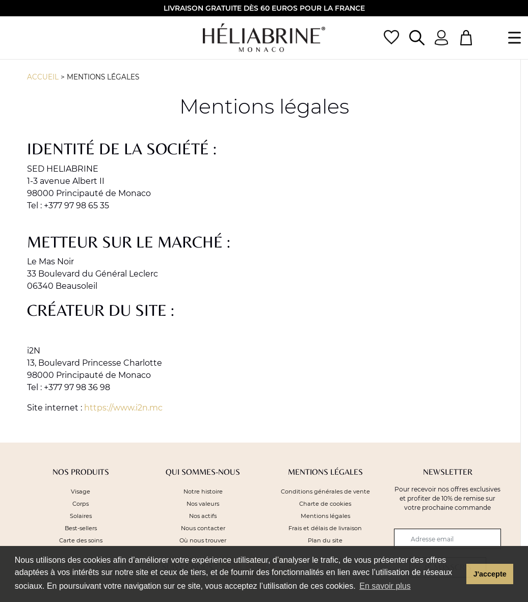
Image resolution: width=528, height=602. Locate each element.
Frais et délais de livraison (325, 528)
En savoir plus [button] (385, 586)
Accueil (43, 77)
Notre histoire (203, 491)
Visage (80, 491)
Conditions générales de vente (325, 491)
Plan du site (325, 540)
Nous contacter (203, 528)
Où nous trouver (202, 540)
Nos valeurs (203, 503)
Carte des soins (80, 540)
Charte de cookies (325, 503)
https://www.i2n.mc (123, 408)
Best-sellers (81, 528)
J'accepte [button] (490, 574)
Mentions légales (103, 77)
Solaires (81, 515)
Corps (80, 503)
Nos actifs (203, 515)
